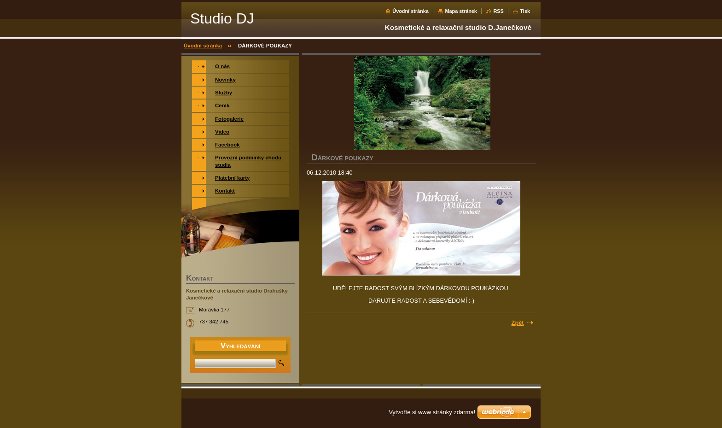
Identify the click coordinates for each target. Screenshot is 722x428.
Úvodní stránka (410, 11)
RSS (498, 11)
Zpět (518, 322)
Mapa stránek (461, 11)
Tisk (525, 11)
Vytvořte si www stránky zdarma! (432, 412)
